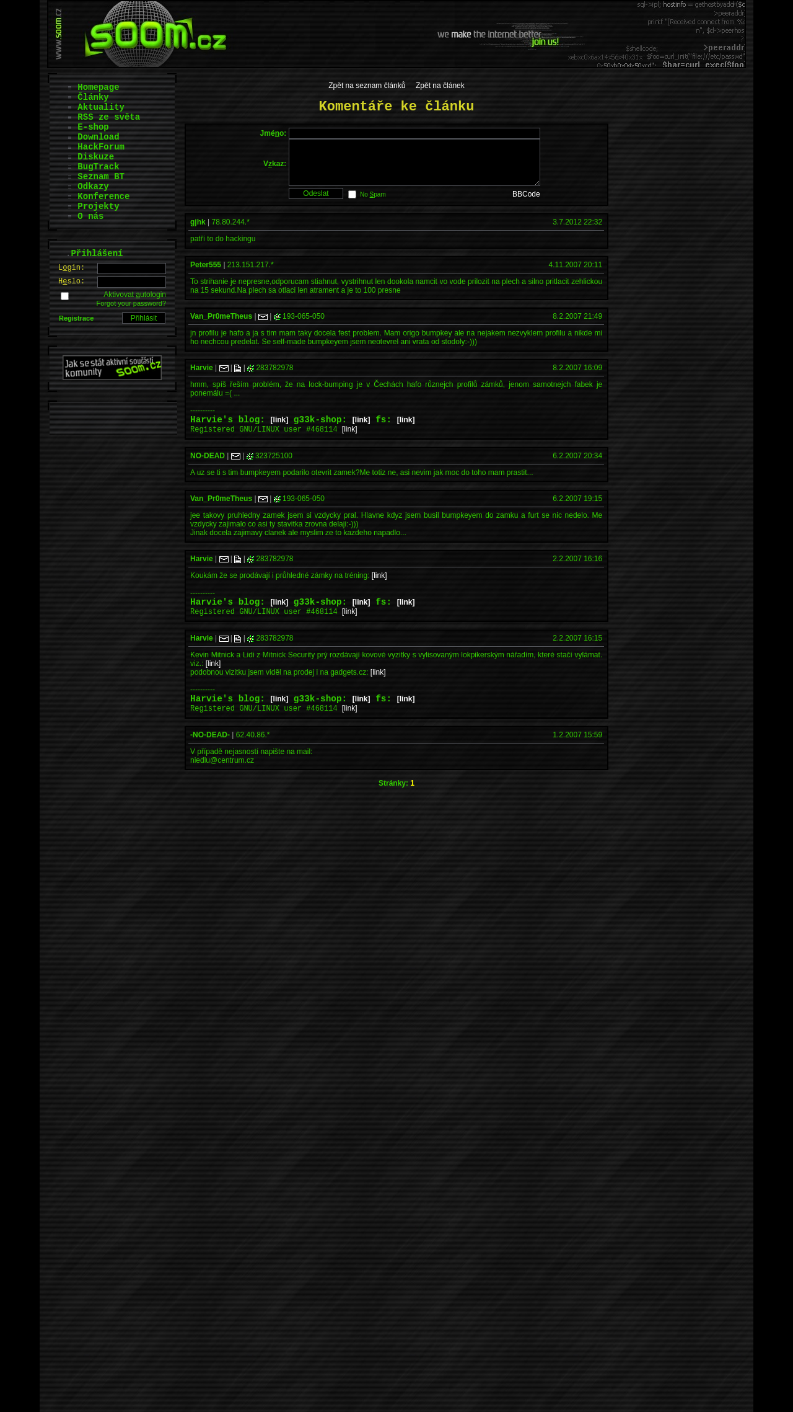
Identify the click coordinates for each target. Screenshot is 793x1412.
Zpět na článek (440, 85)
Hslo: (71, 281)
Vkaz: (274, 168)
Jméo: (273, 133)
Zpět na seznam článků (366, 85)
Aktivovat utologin (134, 294)
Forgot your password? (132, 303)
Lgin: (71, 268)
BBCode (526, 203)
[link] (280, 431)
